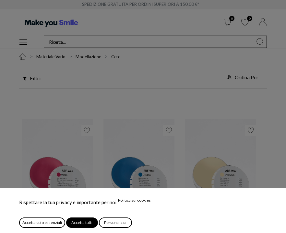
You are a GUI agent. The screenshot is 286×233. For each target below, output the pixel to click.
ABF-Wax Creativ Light (211, 224)
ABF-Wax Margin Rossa (48, 224)
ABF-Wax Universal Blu (129, 224)
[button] (243, 78)
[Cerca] (260, 42)
